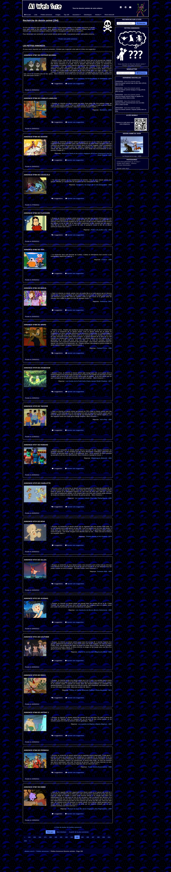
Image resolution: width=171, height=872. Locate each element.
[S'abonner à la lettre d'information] (125, 73)
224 (25, 841)
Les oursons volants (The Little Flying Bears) (93, 498)
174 (45, 837)
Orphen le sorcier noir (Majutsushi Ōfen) (95, 652)
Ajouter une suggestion (74, 83)
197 (93, 837)
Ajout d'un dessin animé (132, 81)
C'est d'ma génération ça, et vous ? (128, 162)
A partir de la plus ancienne (79, 832)
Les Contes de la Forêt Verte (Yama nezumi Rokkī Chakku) (89, 381)
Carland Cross (104, 348)
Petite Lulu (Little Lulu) (101, 230)
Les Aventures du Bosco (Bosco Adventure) (94, 610)
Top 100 (66, 15)
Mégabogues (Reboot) (101, 458)
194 (77, 837)
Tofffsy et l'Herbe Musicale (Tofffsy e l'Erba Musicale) (90, 690)
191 (61, 837)
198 (98, 837)
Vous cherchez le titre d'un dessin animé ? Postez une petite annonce (132, 48)
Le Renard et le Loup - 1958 (132, 146)
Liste (35, 15)
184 (50, 837)
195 (82, 837)
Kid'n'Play (106, 419)
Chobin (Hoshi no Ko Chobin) (99, 536)
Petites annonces (46, 15)
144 (29, 837)
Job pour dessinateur (124, 165)
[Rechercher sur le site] (126, 23)
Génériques (88, 15)
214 (109, 837)
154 (34, 837)
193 (71, 837)
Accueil (27, 15)
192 (66, 837)
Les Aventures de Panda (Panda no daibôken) (93, 78)
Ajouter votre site (123, 168)
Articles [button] (98, 15)
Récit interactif (109, 15)
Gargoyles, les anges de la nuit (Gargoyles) (94, 185)
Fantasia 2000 (104, 571)
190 (56, 837)
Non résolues (61, 832)
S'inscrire (141, 73)
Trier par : (50, 832)
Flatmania (106, 301)
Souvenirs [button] (77, 15)
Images (57, 15)
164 (40, 837)
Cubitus (106, 259)
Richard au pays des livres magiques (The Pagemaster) (90, 809)
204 (103, 837)
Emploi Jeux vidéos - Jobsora (126, 163)
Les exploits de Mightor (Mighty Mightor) (95, 724)
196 (87, 837)
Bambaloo (106, 110)
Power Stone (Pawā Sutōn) (100, 767)
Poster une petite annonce (67, 39)
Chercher (141, 23)
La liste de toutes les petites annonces (68, 827)
